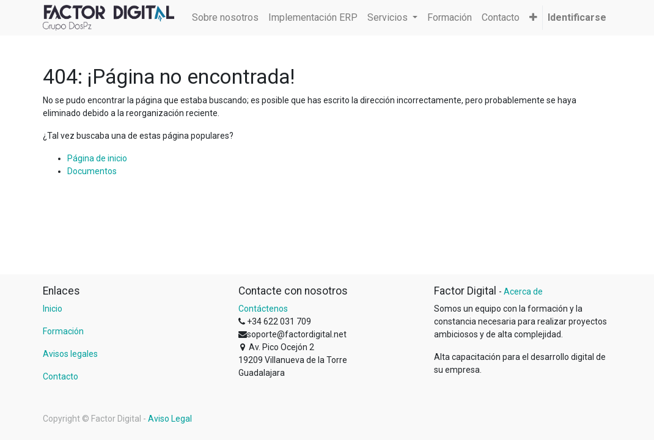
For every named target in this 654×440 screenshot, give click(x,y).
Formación (63, 331)
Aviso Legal (170, 419)
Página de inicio (97, 158)
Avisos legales (70, 354)
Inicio (52, 309)
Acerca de (523, 291)
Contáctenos (263, 309)
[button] (533, 18)
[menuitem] (225, 18)
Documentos (92, 171)
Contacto (60, 376)
